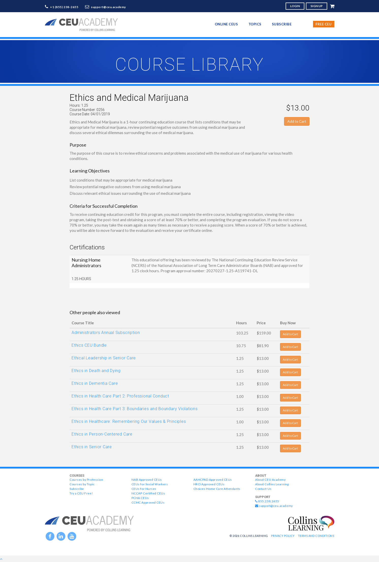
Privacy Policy (283, 535)
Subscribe (282, 24)
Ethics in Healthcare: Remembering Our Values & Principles (129, 421)
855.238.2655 (267, 501)
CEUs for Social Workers (149, 484)
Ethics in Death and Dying (96, 370)
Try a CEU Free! (81, 493)
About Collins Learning (272, 484)
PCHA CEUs (140, 498)
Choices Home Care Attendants (216, 489)
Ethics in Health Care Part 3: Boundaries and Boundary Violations (135, 408)
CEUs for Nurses (143, 489)
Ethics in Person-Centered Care (102, 434)
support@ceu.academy (108, 7)
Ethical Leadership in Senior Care (104, 358)
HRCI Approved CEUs (209, 484)
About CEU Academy (270, 479)
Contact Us (263, 489)
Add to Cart (296, 121)
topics (255, 24)
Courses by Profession (86, 479)
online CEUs (226, 24)
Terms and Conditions (316, 535)
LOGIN (295, 6)
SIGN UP (316, 6)
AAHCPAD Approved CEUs (212, 479)
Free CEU (324, 24)
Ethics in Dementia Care (95, 383)
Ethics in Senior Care (92, 446)
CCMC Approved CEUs (148, 502)
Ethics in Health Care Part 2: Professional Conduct (120, 396)
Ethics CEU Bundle (89, 345)
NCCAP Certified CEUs (148, 493)
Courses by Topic (82, 484)
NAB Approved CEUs (146, 479)
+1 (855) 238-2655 (64, 7)
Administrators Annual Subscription (106, 332)
